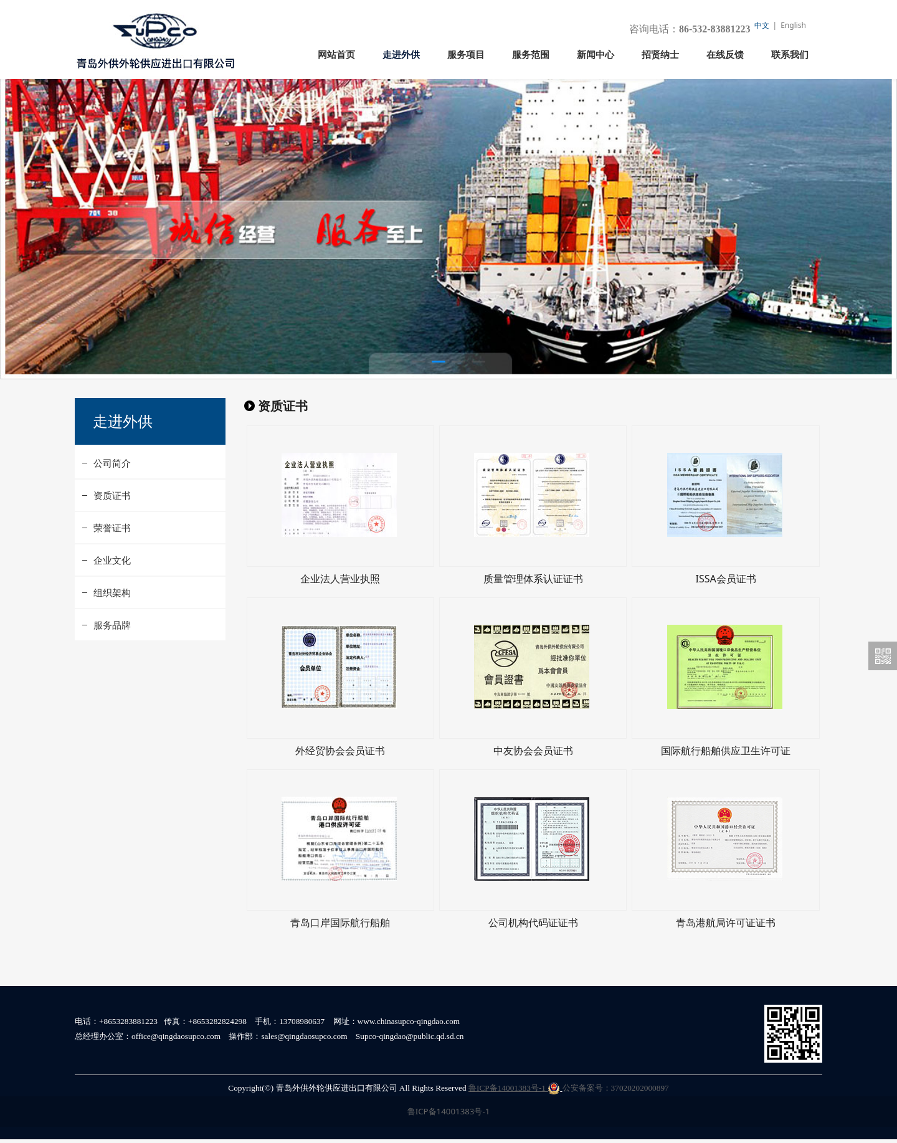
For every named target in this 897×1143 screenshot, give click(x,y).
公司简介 (112, 489)
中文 (761, 25)
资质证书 (112, 521)
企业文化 (112, 586)
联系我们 (790, 55)
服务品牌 (112, 651)
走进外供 (401, 55)
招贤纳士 (660, 55)
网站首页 (336, 55)
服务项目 (466, 55)
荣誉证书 (112, 554)
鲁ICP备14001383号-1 (514, 1091)
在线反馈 (725, 55)
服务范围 (530, 55)
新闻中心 (595, 55)
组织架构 (112, 618)
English (793, 25)
